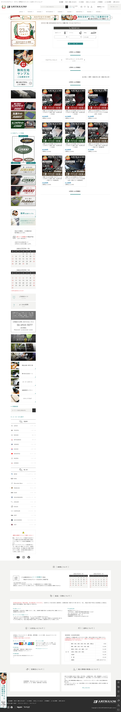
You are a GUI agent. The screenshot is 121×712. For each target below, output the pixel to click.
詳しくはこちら (86, 687)
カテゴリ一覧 (44, 23)
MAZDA (89, 11)
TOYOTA (30, 11)
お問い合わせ (116, 2)
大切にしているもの (90, 2)
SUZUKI (69, 11)
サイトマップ (33, 703)
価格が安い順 (96, 77)
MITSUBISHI (49, 11)
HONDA (98, 11)
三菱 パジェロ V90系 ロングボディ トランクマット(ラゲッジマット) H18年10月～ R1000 (98, 112)
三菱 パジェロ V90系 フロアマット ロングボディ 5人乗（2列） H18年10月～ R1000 (75, 112)
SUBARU (60, 11)
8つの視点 (81, 2)
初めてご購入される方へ (71, 2)
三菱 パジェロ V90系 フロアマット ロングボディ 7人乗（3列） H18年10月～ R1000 (52, 112)
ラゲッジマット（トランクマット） (74, 60)
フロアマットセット (51, 60)
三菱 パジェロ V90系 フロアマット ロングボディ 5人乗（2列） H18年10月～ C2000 (75, 145)
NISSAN (39, 11)
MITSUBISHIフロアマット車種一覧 (58, 23)
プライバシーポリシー (23, 703)
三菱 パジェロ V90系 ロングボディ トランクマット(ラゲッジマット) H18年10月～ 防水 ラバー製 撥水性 (75, 178)
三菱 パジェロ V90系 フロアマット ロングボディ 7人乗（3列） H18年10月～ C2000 (52, 145)
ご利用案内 (100, 2)
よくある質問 (108, 2)
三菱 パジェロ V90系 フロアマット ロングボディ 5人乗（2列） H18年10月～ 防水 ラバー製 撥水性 (52, 178)
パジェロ (89, 36)
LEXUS (21, 11)
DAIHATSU (79, 11)
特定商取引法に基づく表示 (10, 703)
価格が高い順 (105, 77)
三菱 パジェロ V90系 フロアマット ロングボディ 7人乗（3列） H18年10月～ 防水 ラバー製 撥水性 (98, 145)
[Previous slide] (10, 17)
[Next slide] (111, 17)
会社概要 (61, 2)
